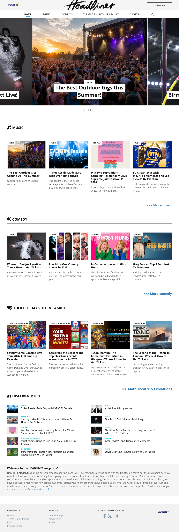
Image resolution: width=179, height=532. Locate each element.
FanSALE (53, 522)
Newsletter (55, 519)
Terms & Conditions (18, 519)
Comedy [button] (67, 14)
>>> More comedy (157, 293)
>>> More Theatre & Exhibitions (146, 389)
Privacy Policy (14, 525)
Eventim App (56, 515)
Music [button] (46, 14)
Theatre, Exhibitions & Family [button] (101, 14)
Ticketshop (159, 5)
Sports (134, 14)
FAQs (10, 522)
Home (27, 14)
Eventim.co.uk (41, 489)
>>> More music (159, 205)
